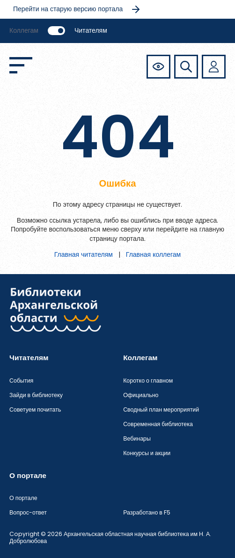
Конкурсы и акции (146, 453)
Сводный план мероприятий (161, 409)
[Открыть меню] (20, 65)
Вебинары (137, 438)
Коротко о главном (148, 380)
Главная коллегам (153, 254)
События (21, 380)
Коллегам (23, 30)
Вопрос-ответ (28, 512)
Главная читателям (83, 254)
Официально (140, 395)
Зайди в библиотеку (36, 395)
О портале (23, 498)
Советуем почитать (35, 409)
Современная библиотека (158, 424)
